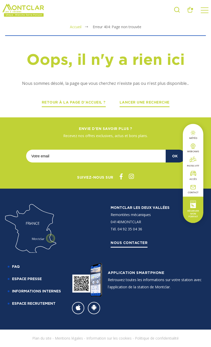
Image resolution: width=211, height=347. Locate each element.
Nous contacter (129, 242)
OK (175, 156)
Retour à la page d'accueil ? (74, 102)
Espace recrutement (34, 303)
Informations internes (36, 291)
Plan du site (41, 338)
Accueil (75, 26)
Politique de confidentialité (157, 338)
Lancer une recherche (145, 102)
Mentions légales (69, 338)
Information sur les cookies (109, 338)
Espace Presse (27, 279)
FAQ (16, 266)
